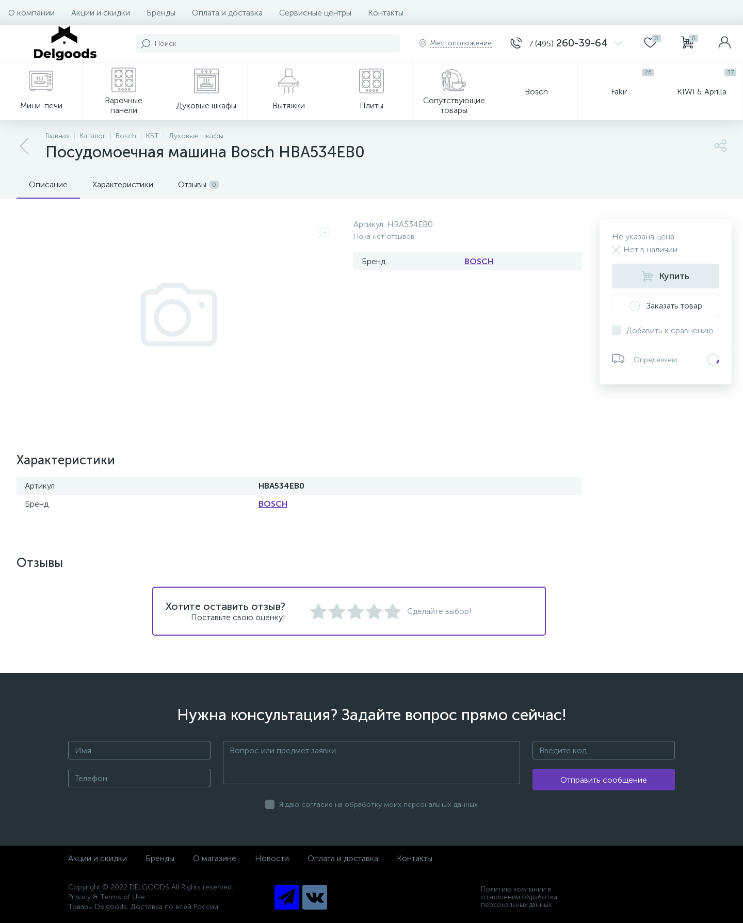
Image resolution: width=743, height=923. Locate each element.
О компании (31, 13)
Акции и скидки (100, 13)
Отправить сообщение (603, 780)
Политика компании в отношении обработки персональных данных (519, 897)
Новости (272, 858)
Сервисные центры (315, 13)
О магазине (214, 858)
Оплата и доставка (227, 13)
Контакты (385, 13)
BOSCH (478, 261)
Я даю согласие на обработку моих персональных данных (378, 804)
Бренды (161, 13)
